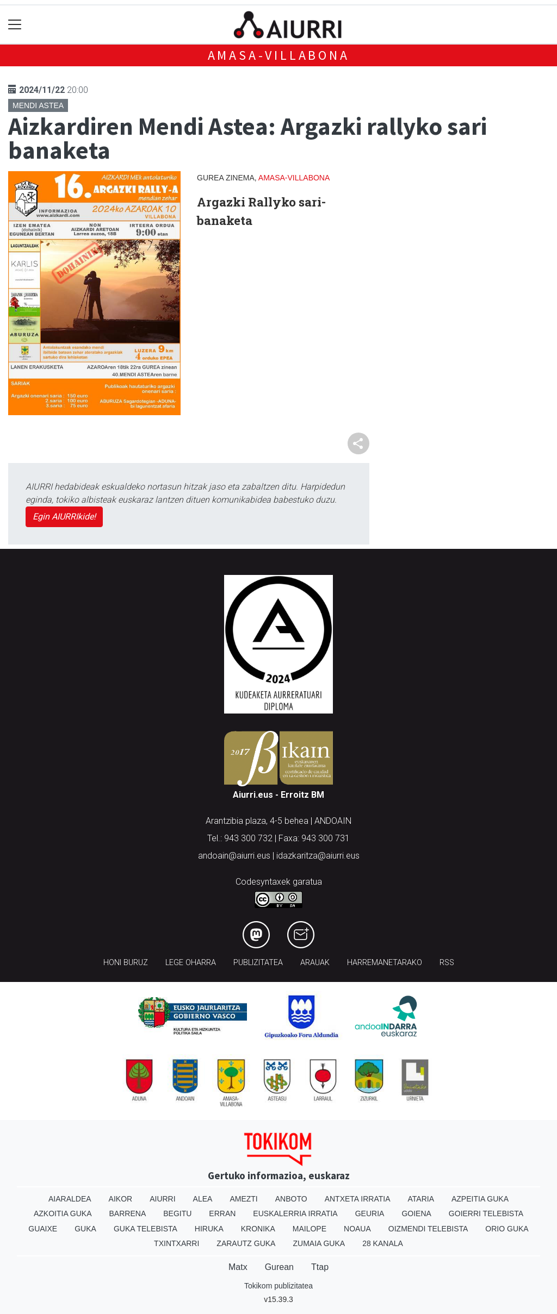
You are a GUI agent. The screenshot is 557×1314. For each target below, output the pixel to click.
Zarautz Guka (245, 1243)
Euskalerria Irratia (295, 1213)
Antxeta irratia (358, 1198)
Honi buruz (125, 962)
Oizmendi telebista (428, 1228)
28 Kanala (382, 1243)
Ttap (320, 1267)
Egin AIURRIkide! (64, 516)
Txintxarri (176, 1243)
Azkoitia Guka (63, 1213)
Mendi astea (38, 105)
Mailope (309, 1228)
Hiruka (209, 1228)
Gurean (279, 1267)
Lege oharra (190, 962)
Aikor (121, 1198)
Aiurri (162, 1198)
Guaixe (42, 1228)
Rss (447, 962)
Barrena (127, 1213)
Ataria (420, 1198)
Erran (222, 1213)
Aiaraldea (69, 1198)
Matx (237, 1267)
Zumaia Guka (319, 1243)
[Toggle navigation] (15, 24)
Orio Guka (506, 1228)
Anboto (291, 1198)
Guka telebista (145, 1228)
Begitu (177, 1213)
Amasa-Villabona (279, 55)
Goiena (416, 1213)
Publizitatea (258, 962)
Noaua (357, 1228)
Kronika (258, 1228)
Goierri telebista (486, 1213)
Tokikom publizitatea (278, 1285)
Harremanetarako (384, 962)
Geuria (370, 1213)
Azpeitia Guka (480, 1198)
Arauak (315, 962)
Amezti (243, 1198)
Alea (203, 1198)
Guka (85, 1228)
